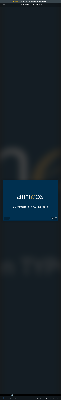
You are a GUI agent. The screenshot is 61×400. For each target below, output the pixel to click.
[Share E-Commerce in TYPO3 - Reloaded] (51, 398)
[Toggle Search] (56, 4)
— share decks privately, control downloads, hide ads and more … (30, 1)
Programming (40, 398)
